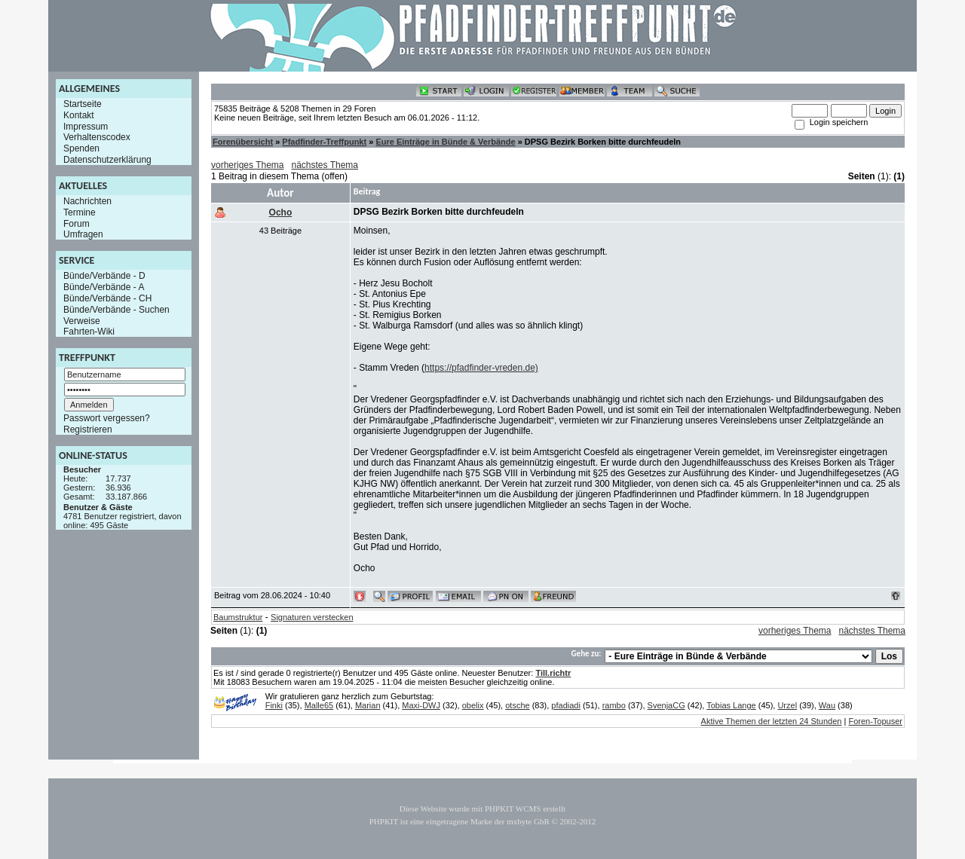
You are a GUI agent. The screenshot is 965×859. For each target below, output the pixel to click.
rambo (614, 705)
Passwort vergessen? (106, 418)
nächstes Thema (325, 165)
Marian (368, 705)
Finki (274, 705)
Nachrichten (87, 201)
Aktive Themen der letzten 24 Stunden (771, 721)
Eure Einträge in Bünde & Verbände (445, 141)
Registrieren (87, 429)
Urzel (787, 705)
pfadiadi (566, 705)
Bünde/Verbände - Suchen (116, 309)
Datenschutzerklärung (107, 159)
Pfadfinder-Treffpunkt (324, 141)
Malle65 (319, 705)
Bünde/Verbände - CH (107, 298)
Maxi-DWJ (421, 705)
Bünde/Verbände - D (104, 276)
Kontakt (78, 115)
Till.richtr (553, 672)
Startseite (82, 104)
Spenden (81, 148)
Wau (827, 705)
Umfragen (83, 234)
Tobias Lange (730, 705)
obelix (473, 705)
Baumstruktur (237, 617)
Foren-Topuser (875, 721)
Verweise (81, 320)
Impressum (85, 126)
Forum (76, 223)
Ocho (281, 212)
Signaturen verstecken (312, 617)
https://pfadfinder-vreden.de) (481, 367)
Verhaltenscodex (96, 137)
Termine (79, 212)
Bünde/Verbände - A (103, 287)
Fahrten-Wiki (89, 331)
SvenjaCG (666, 705)
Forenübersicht (243, 141)
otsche (517, 705)
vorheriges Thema (247, 165)
